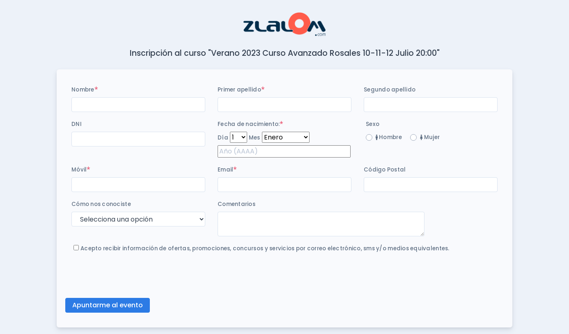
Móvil (79, 170)
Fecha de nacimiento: (249, 124)
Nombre (82, 90)
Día (223, 138)
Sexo (372, 124)
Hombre (389, 137)
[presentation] (133, 275)
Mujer (430, 137)
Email (225, 170)
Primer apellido (239, 90)
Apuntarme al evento (107, 305)
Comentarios (236, 204)
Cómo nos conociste (101, 204)
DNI (76, 124)
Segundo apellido (389, 90)
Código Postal (385, 170)
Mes (254, 138)
